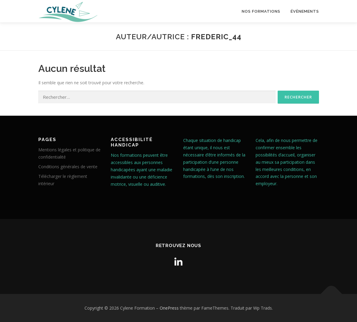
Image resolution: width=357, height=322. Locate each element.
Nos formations (261, 11)
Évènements (305, 11)
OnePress (169, 308)
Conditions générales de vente (67, 166)
